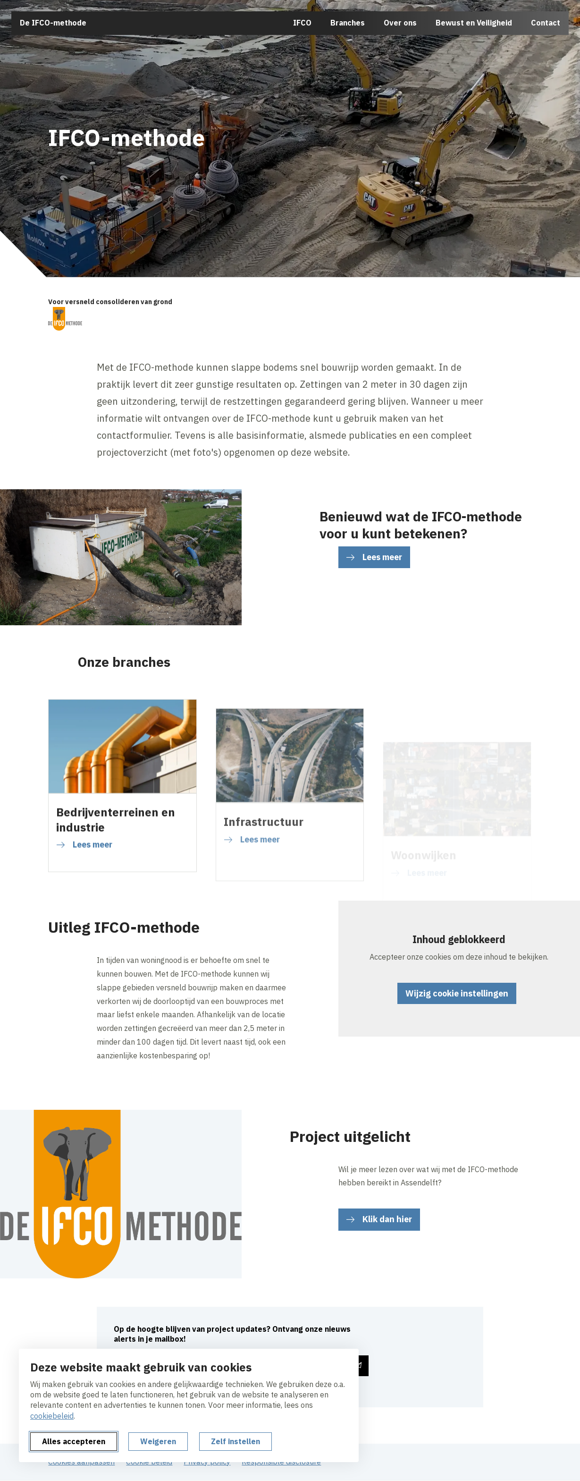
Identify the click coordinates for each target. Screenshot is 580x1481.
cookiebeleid (52, 1416)
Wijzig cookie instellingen (456, 993)
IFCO (302, 22)
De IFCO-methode (53, 22)
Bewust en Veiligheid (474, 22)
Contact (545, 22)
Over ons (400, 22)
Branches (347, 22)
